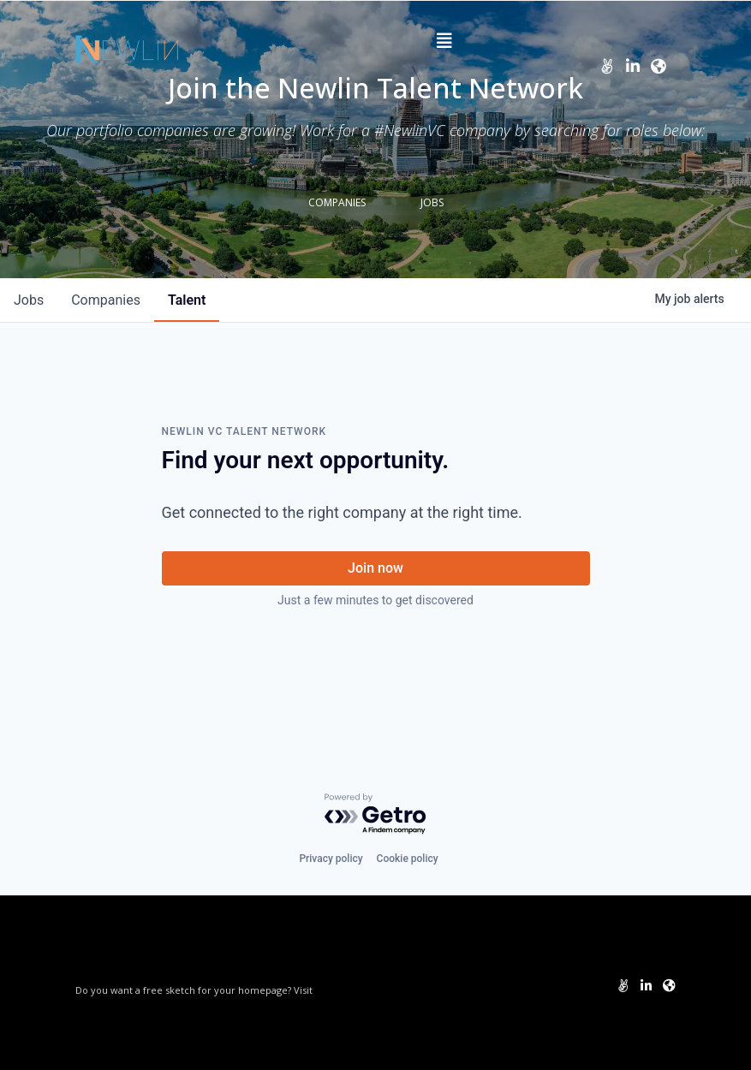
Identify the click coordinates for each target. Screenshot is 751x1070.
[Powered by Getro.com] (376, 814)
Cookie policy (407, 859)
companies (105, 300)
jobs (29, 300)
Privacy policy (330, 859)
